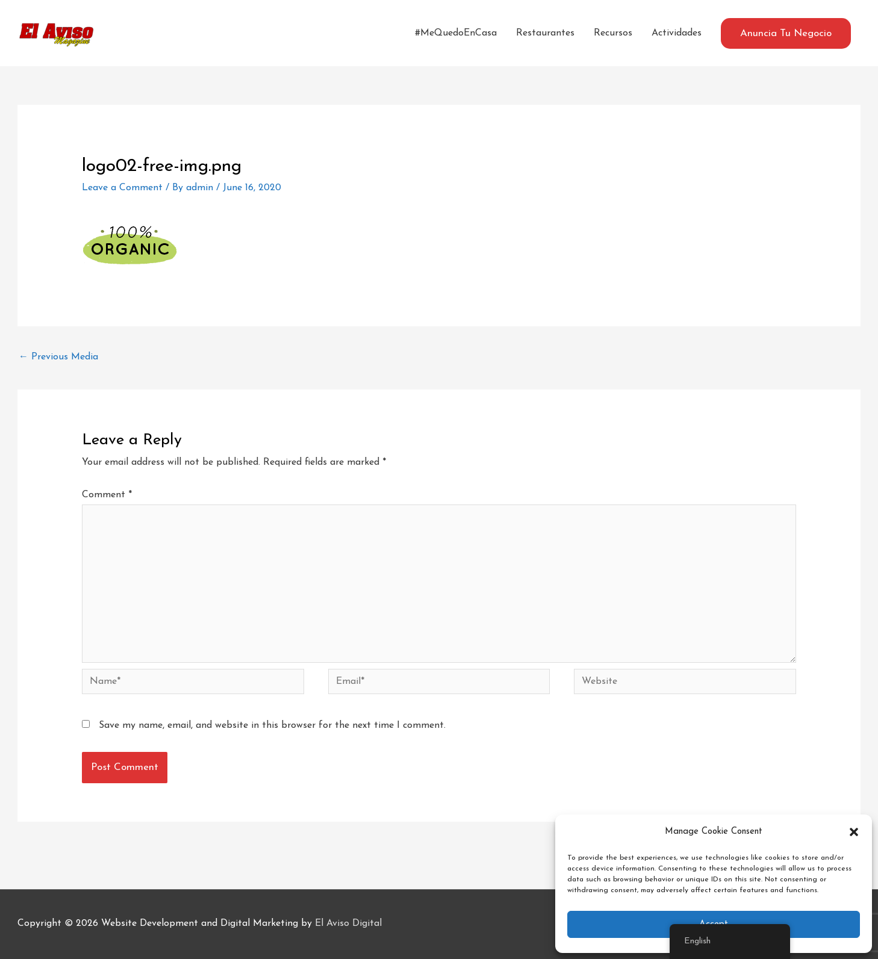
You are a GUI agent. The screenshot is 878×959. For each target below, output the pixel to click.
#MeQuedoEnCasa (456, 33)
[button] (854, 832)
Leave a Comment (122, 188)
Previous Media (58, 357)
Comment (107, 495)
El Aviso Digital (348, 923)
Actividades (677, 33)
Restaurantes (545, 33)
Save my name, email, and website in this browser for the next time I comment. (272, 725)
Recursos (613, 33)
